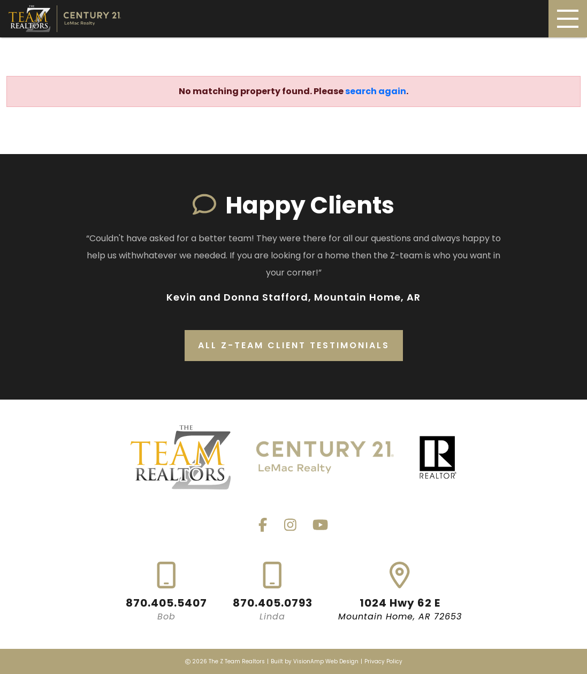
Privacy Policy (383, 661)
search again (375, 91)
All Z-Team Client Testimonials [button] (294, 345)
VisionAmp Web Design (326, 661)
